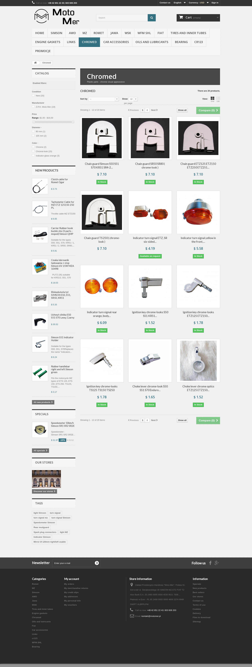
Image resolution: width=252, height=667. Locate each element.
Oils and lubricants (151, 42)
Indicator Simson (42, 537)
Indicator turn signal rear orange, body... (102, 314)
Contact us (165, 2)
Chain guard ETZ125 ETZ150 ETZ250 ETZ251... (198, 165)
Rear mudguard (41, 527)
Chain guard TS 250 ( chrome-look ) (102, 239)
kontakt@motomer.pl (151, 616)
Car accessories (116, 42)
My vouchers (70, 605)
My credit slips (71, 592)
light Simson (40, 513)
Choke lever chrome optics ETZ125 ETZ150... (198, 388)
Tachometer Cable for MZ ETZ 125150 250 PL (62, 204)
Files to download (201, 617)
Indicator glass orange (47, 156)
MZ (84, 33)
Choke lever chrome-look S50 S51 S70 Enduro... (150, 388)
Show (125, 99)
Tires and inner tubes (188, 33)
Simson (56, 33)
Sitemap (197, 621)
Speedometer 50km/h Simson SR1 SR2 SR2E (63, 424)
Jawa (114, 33)
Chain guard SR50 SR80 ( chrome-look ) (150, 165)
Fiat (161, 33)
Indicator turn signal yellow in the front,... (198, 239)
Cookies (197, 609)
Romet (99, 33)
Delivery (197, 613)
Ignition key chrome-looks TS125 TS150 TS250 (101, 388)
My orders (69, 584)
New (40, 95)
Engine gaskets (47, 42)
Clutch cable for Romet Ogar (59, 181)
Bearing (181, 42)
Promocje (43, 51)
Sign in (215, 2)
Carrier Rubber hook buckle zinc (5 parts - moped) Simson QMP (62, 231)
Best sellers (198, 592)
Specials (41, 414)
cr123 (198, 42)
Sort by (83, 99)
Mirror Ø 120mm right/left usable (50, 542)
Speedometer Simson (44, 522)
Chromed (89, 42)
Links (71, 42)
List (218, 99)
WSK (128, 33)
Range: (35, 118)
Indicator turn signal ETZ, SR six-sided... (150, 239)
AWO (72, 33)
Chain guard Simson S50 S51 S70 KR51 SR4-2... (102, 165)
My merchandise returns (76, 588)
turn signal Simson (60, 518)
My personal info (72, 601)
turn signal (55, 513)
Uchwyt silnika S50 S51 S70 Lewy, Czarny (62, 316)
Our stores (44, 462)
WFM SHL (144, 33)
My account (71, 579)
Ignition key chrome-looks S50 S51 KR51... (150, 314)
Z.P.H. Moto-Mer (45, 107)
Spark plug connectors (45, 532)
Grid (212, 99)
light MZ (64, 532)
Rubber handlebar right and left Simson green (62, 369)
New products (46, 170)
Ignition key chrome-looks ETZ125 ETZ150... (198, 314)
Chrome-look (44, 151)
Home (39, 33)
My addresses (71, 596)
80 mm (40, 131)
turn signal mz (41, 518)
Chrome (41, 147)
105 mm (41, 136)
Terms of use (199, 605)
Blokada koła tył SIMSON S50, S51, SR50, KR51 (61, 295)
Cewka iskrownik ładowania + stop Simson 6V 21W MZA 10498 (62, 264)
